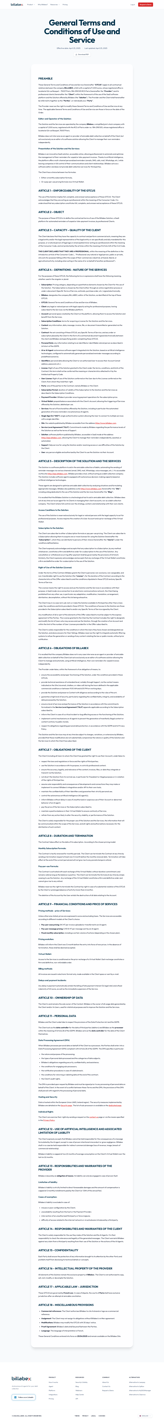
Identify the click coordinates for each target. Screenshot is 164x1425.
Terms (77, 1416)
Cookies (102, 1416)
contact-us (93, 1117)
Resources (55, 5)
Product (31, 5)
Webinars (79, 1390)
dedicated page (115, 1105)
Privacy (85, 1416)
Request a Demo (145, 5)
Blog (77, 1386)
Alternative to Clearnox (137, 1395)
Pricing (65, 5)
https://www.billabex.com (105, 423)
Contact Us (106, 1386)
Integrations (53, 1395)
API (77, 1399)
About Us (105, 1382)
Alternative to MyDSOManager (140, 1390)
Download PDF (82, 54)
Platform (52, 1390)
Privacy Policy (49, 1120)
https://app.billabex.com (51, 438)
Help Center (80, 1395)
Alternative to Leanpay (137, 1382)
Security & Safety (81, 1382)
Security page (66, 1105)
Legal (93, 1416)
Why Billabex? (43, 5)
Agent (51, 1386)
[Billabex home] (17, 4)
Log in (133, 5)
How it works (53, 1382)
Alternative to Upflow (136, 1386)
